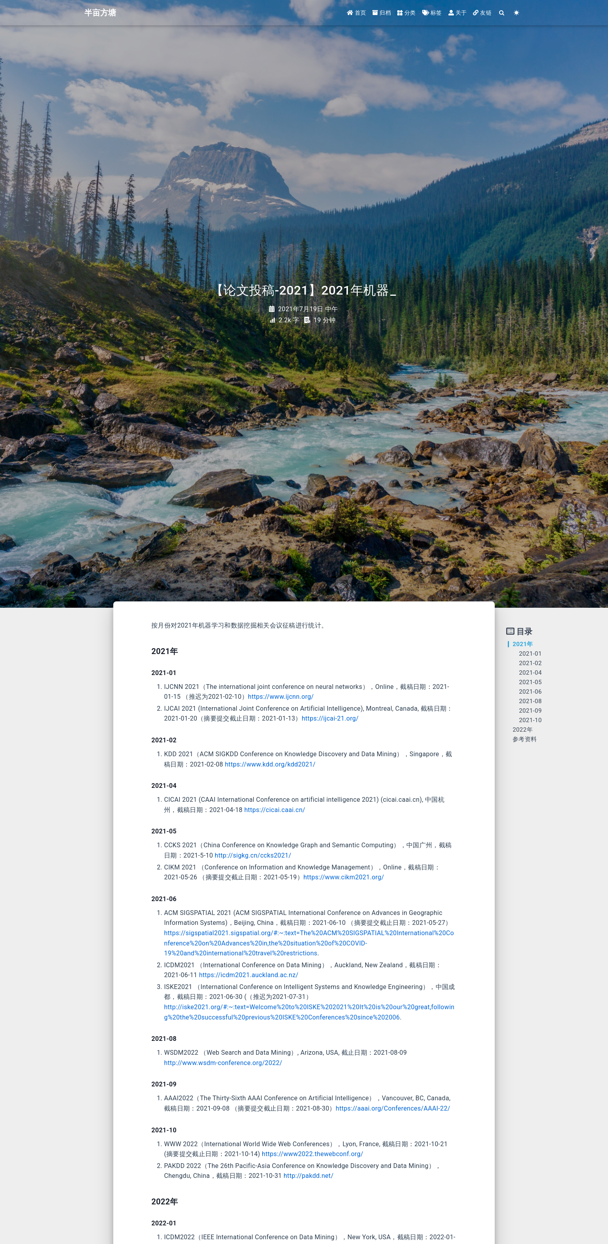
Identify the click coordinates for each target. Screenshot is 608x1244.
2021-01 (530, 653)
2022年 (523, 729)
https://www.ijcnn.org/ (281, 696)
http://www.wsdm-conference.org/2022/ (223, 1063)
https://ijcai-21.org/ (330, 718)
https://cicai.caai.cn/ (274, 810)
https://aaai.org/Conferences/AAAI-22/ (393, 1108)
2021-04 (530, 672)
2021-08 (530, 701)
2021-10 (530, 720)
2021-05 (530, 682)
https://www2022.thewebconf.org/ (312, 1154)
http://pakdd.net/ (309, 1175)
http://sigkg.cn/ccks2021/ (253, 855)
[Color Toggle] (516, 13)
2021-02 (530, 663)
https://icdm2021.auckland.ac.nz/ (248, 975)
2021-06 (530, 691)
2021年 (523, 644)
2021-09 (530, 710)
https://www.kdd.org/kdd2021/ (270, 764)
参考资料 (525, 739)
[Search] (502, 13)
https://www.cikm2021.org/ (343, 877)
